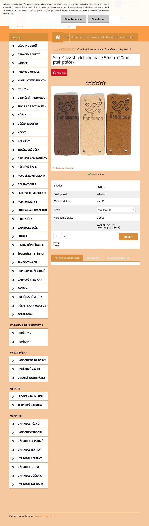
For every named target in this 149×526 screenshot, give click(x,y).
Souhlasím (98, 19)
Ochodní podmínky (80, 37)
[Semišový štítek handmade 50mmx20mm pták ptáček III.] (95, 87)
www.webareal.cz (45, 516)
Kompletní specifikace (67, 258)
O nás (66, 37)
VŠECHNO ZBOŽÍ (68, 49)
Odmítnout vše (73, 19)
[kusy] (58, 236)
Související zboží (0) (118, 258)
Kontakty (110, 37)
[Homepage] (58, 37)
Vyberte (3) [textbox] (104, 210)
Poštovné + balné (125, 37)
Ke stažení (93, 258)
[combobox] (116, 209)
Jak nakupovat (97, 37)
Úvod (56, 49)
